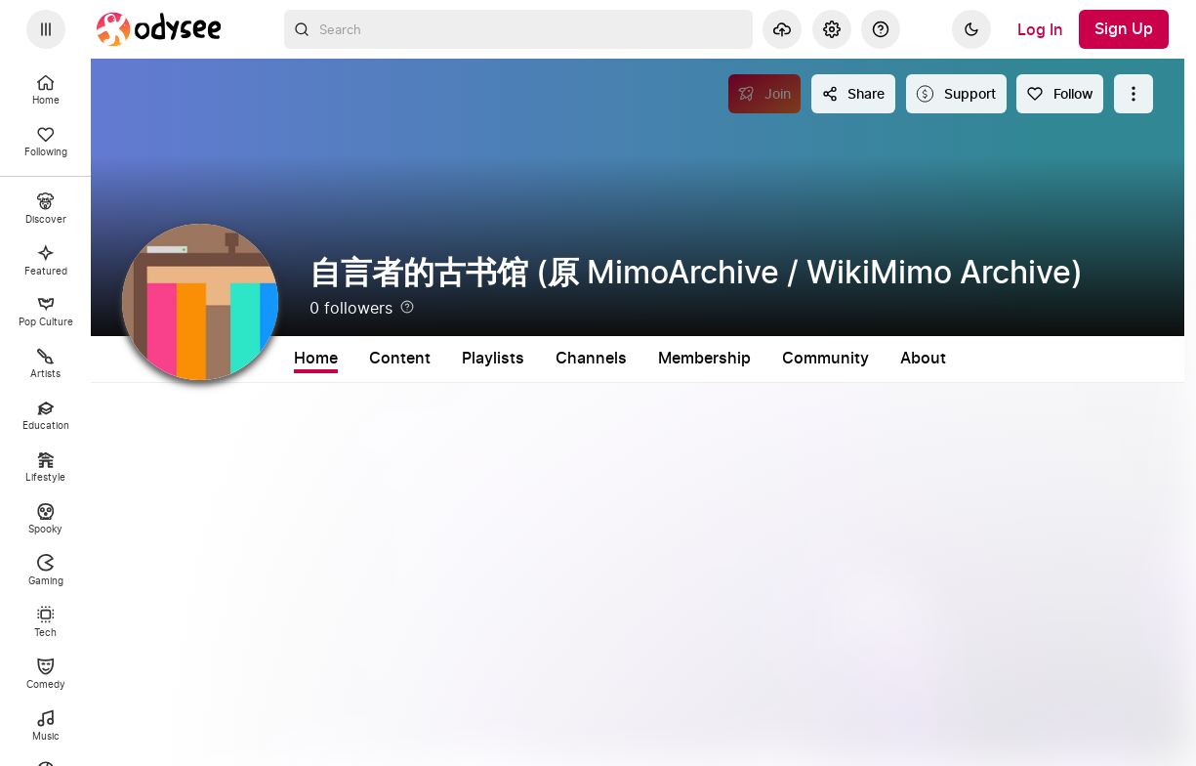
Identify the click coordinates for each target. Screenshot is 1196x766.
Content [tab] (400, 358)
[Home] (159, 29)
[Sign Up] (1124, 29)
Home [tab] (316, 358)
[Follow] (1059, 93)
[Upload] (782, 29)
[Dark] (971, 29)
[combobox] (518, 29)
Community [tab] (825, 358)
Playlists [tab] (493, 358)
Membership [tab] (704, 358)
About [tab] (923, 358)
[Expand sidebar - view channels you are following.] (45, 29)
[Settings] (831, 29)
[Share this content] (853, 93)
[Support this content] (956, 93)
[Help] (880, 29)
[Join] (765, 93)
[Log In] (1040, 29)
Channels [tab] (591, 358)
